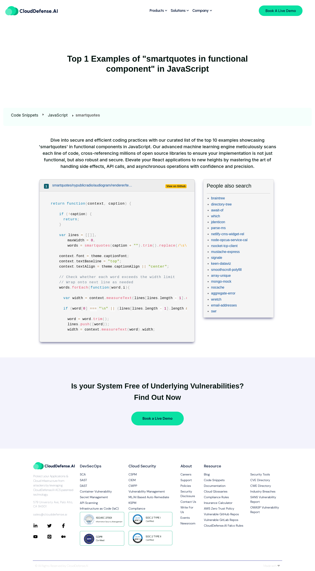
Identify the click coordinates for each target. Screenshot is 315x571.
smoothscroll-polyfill (226, 270)
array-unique (221, 275)
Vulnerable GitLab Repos (221, 520)
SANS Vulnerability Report (263, 499)
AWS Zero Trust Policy (219, 508)
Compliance (137, 508)
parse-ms (218, 228)
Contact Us (188, 502)
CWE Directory (260, 486)
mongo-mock (221, 281)
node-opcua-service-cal (229, 240)
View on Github (176, 186)
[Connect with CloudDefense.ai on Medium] (68, 536)
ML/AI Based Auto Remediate (149, 497)
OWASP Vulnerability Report (264, 509)
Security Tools (260, 474)
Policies (185, 486)
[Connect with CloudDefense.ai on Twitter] (54, 526)
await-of (217, 210)
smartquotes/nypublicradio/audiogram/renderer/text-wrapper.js (92, 185)
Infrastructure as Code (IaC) (99, 508)
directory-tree (221, 204)
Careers (185, 474)
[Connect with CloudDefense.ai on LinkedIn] (40, 526)
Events (185, 518)
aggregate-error (223, 293)
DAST (83, 486)
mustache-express (225, 252)
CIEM (132, 480)
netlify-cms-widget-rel (227, 234)
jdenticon (218, 222)
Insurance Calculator (218, 503)
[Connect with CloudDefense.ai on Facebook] (68, 526)
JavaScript (58, 115)
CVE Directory (260, 480)
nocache (217, 287)
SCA (83, 474)
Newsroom (187, 523)
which (215, 216)
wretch (216, 299)
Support (186, 480)
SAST (83, 480)
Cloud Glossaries (216, 491)
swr (214, 311)
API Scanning (89, 503)
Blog (207, 474)
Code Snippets (24, 115)
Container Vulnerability (96, 491)
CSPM (133, 474)
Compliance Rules (216, 497)
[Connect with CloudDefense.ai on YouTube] (40, 536)
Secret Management (94, 497)
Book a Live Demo (157, 418)
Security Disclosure (187, 493)
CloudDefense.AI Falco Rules (223, 525)
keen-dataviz (221, 263)
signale (216, 257)
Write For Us (186, 509)
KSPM (132, 503)
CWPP (133, 486)
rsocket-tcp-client (224, 246)
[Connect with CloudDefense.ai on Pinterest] (54, 536)
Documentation (215, 486)
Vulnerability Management (147, 491)
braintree (218, 198)
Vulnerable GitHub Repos (221, 514)
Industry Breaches (262, 491)
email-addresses (224, 305)
